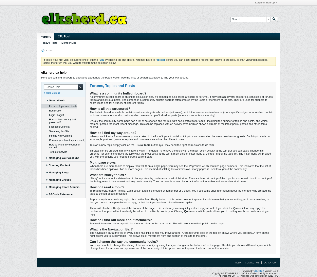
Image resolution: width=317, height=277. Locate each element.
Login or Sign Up (266, 2)
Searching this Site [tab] (59, 131)
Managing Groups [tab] (58, 179)
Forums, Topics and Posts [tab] (63, 106)
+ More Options (52, 93)
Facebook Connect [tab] (59, 126)
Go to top (270, 262)
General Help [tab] (55, 100)
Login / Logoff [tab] (56, 115)
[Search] (250, 19)
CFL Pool (64, 36)
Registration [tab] (55, 110)
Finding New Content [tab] (60, 135)
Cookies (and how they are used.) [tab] (67, 140)
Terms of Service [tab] (58, 152)
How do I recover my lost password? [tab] (62, 121)
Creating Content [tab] (58, 165)
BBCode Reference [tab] (59, 194)
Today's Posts (49, 42)
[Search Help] (63, 87)
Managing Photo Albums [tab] (62, 187)
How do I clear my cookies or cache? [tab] (64, 146)
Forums (46, 36)
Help (238, 262)
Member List (68, 42)
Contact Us (252, 262)
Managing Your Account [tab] (62, 157)
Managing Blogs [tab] (57, 172)
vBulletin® (259, 271)
